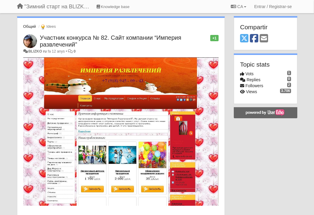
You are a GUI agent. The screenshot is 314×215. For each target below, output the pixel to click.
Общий (29, 26)
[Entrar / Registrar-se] (273, 6)
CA (238, 6)
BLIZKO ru (38, 51)
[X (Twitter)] (244, 38)
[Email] (264, 38)
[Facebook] (254, 38)
